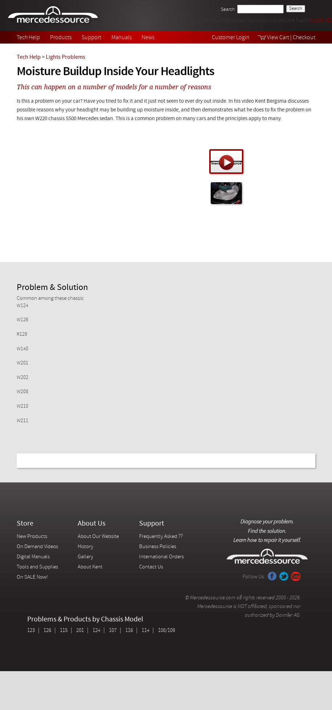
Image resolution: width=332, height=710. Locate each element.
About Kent (90, 567)
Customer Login (231, 38)
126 (47, 630)
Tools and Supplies (37, 567)
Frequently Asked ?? (161, 536)
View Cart (278, 38)
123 (31, 630)
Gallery (85, 557)
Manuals (121, 38)
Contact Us (151, 567)
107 (113, 630)
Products (61, 38)
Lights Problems (65, 57)
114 (145, 630)
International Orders (161, 557)
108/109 (166, 630)
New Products (32, 536)
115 (64, 630)
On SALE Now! (32, 577)
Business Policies (157, 547)
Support (91, 38)
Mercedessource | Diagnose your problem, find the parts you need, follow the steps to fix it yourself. (54, 15)
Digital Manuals (33, 557)
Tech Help (28, 38)
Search (228, 9)
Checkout (304, 38)
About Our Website (98, 536)
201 (80, 630)
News (148, 38)
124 (96, 630)
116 (129, 630)
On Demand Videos (38, 547)
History (85, 547)
